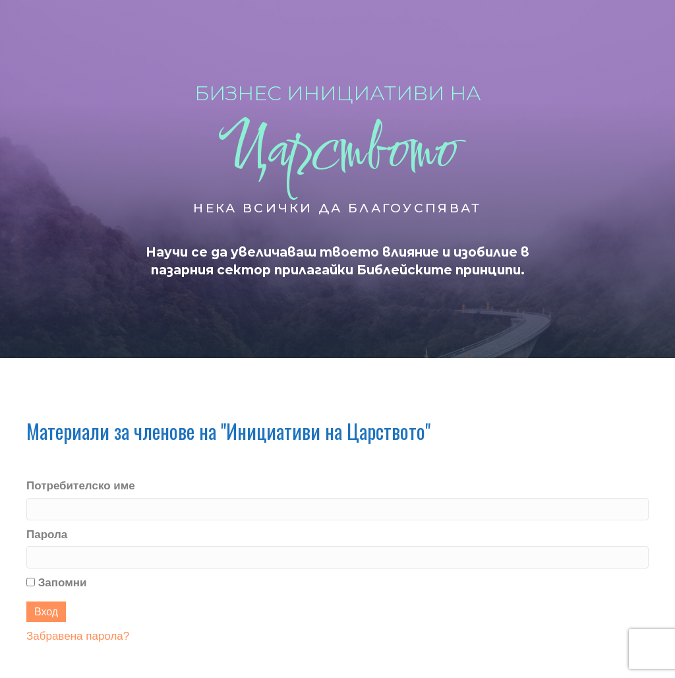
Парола (46, 534)
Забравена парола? (77, 636)
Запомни (56, 582)
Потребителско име (80, 485)
